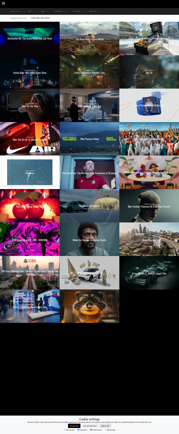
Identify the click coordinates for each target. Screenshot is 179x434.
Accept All (74, 426)
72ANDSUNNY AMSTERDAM (39, 18)
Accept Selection (90, 426)
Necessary (69, 430)
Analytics (82, 430)
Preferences (96, 430)
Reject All (105, 426)
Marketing (110, 430)
